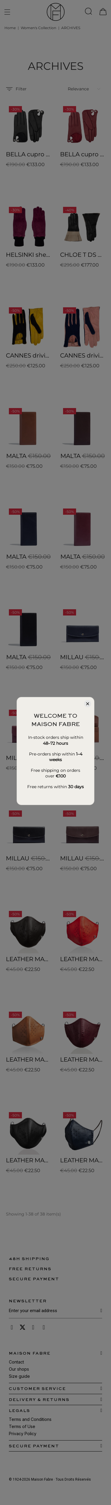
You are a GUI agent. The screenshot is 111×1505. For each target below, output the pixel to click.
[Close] (87, 703)
